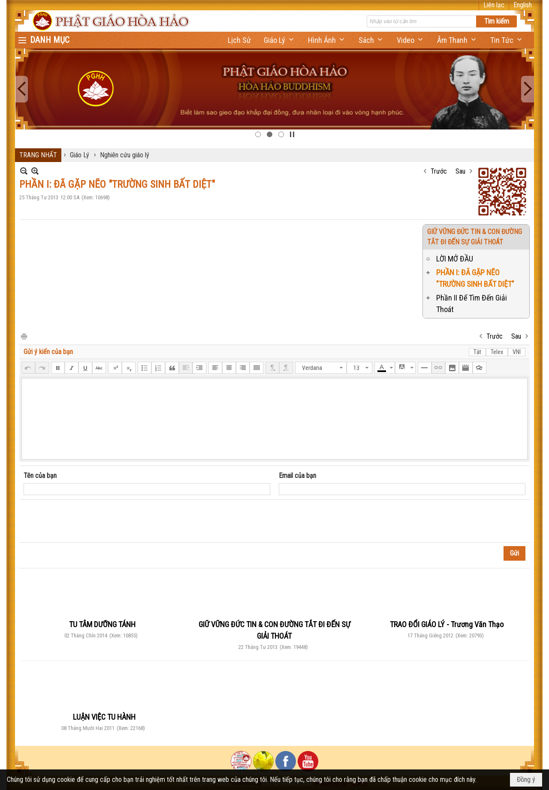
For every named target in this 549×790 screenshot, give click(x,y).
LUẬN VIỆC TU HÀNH (104, 716)
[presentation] (89, 521)
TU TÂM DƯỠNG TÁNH (102, 624)
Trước (439, 171)
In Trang (23, 335)
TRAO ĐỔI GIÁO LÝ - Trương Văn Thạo (447, 624)
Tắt (477, 351)
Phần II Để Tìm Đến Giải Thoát (471, 303)
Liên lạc (493, 5)
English (522, 5)
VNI (517, 351)
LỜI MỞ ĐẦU (454, 258)
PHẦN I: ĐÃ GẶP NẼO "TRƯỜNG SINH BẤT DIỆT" (475, 278)
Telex (497, 351)
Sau (460, 171)
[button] (279, 40)
